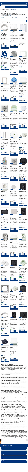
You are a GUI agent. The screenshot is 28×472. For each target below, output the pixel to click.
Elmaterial (5, 15)
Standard (8, 22)
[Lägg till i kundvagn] (5, 48)
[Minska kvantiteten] (1, 46)
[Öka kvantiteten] (5, 46)
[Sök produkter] (14, 5)
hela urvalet (9, 15)
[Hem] (5, 3)
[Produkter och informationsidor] (1, 3)
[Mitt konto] (25, 3)
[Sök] (26, 5)
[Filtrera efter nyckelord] (14, 21)
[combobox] (14, 5)
